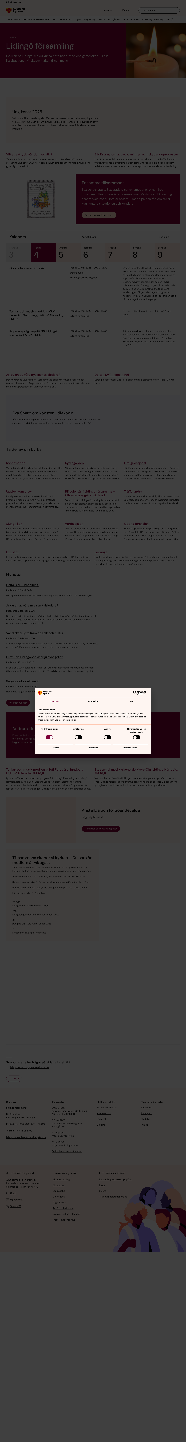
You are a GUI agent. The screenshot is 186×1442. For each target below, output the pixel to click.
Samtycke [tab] (54, 701)
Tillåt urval (93, 748)
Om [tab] (131, 701)
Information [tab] (93, 701)
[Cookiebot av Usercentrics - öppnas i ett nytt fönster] (137, 693)
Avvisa (56, 748)
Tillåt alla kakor (130, 748)
